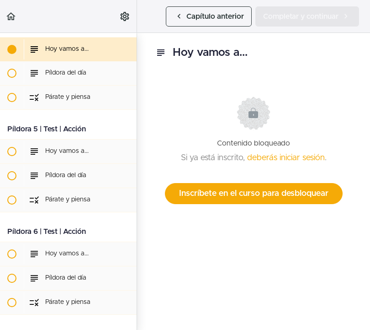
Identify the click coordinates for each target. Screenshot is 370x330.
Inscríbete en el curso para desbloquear (253, 193)
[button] (11, 16)
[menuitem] (125, 16)
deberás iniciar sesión (286, 158)
